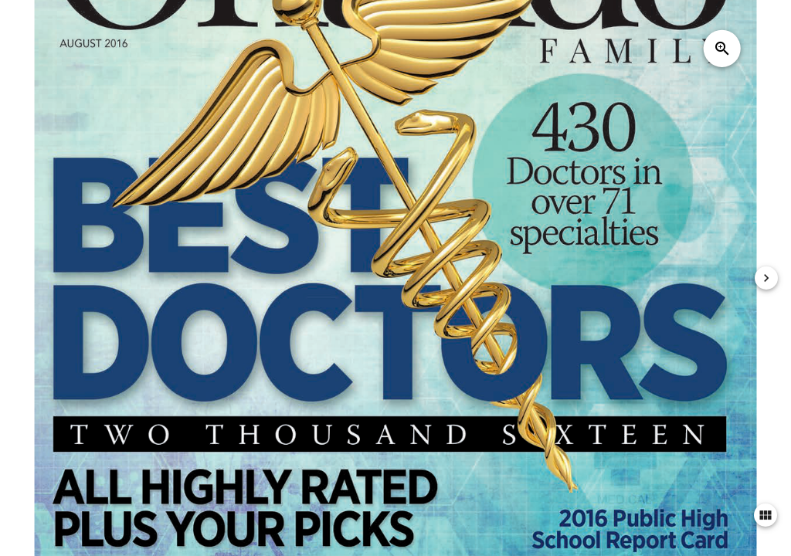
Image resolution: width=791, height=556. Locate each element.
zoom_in (722, 48)
